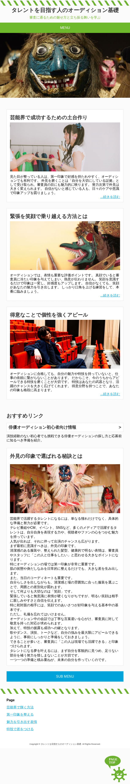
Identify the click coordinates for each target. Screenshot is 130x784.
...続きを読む (110, 197)
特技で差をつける (20, 729)
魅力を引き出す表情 (22, 722)
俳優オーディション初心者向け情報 (42, 427)
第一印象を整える (20, 714)
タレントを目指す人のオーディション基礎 (65, 10)
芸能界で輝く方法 (20, 707)
